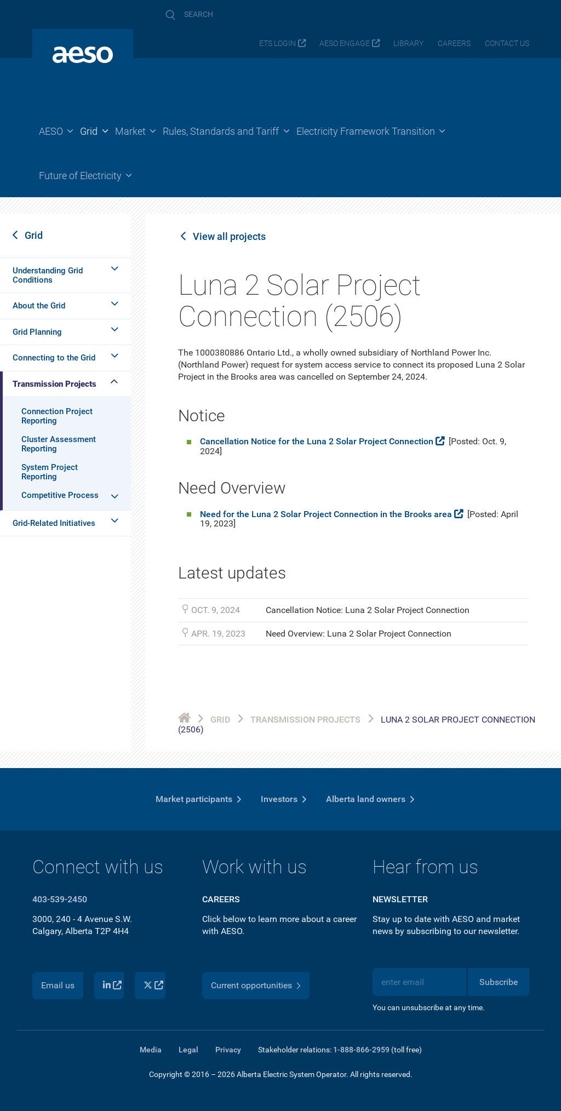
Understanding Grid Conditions (48, 275)
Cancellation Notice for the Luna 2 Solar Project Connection (316, 441)
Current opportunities (251, 985)
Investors (279, 799)
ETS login (277, 43)
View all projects (229, 236)
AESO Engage (344, 43)
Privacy (228, 1049)
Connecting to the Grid (54, 358)
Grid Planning (37, 332)
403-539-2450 (59, 899)
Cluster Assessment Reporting (58, 444)
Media (151, 1049)
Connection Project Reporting (57, 416)
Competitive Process (60, 495)
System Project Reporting (49, 472)
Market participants (194, 799)
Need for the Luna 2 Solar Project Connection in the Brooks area (326, 514)
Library (408, 43)
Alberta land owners (365, 799)
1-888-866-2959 (361, 1049)
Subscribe (498, 982)
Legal (188, 1049)
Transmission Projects (54, 384)
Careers (454, 43)
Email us (58, 985)
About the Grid (39, 306)
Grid (34, 235)
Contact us (507, 43)
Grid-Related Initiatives (54, 523)
